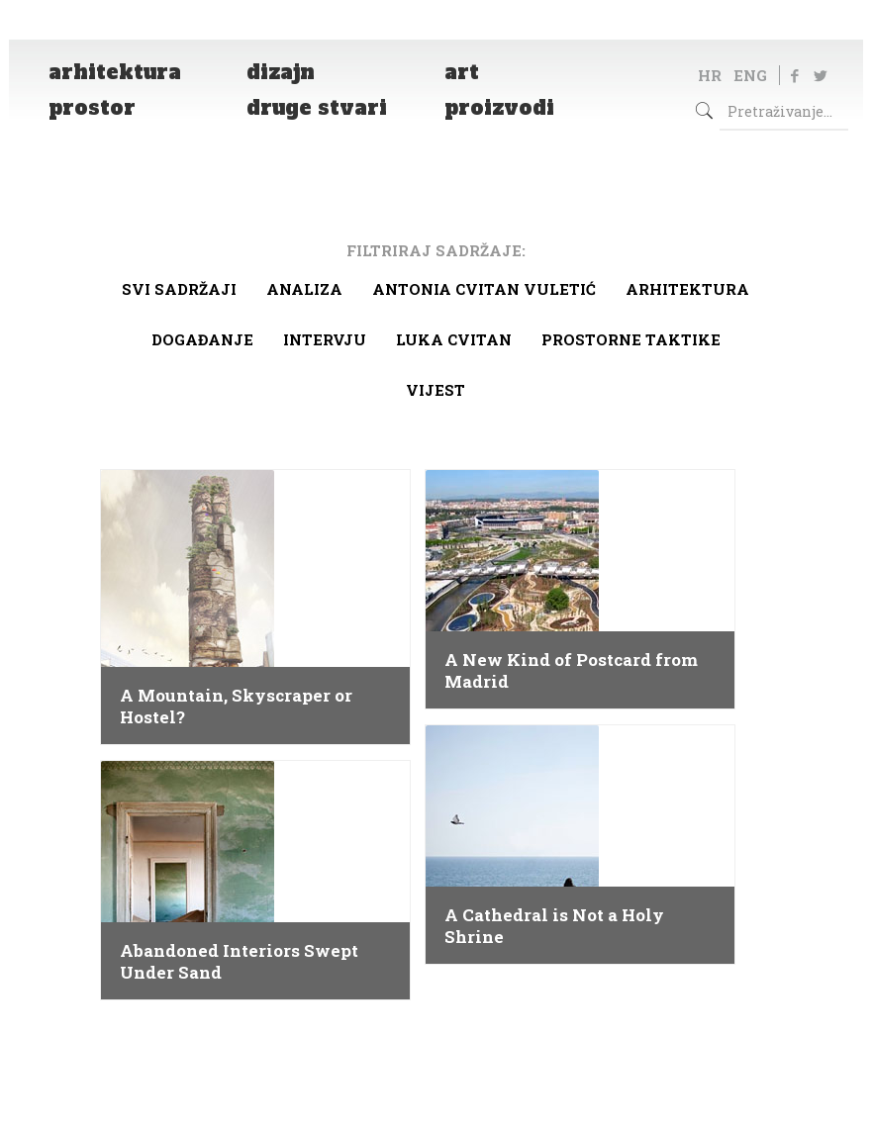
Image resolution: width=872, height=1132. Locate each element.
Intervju (324, 339)
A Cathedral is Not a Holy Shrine (554, 926)
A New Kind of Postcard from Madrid (571, 671)
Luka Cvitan (454, 339)
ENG (750, 75)
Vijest (435, 390)
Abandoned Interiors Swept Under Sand (239, 962)
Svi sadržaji (179, 289)
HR (710, 75)
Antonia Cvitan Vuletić (484, 289)
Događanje (202, 339)
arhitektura (687, 289)
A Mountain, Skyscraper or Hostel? (236, 706)
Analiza (304, 289)
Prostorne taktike (631, 339)
